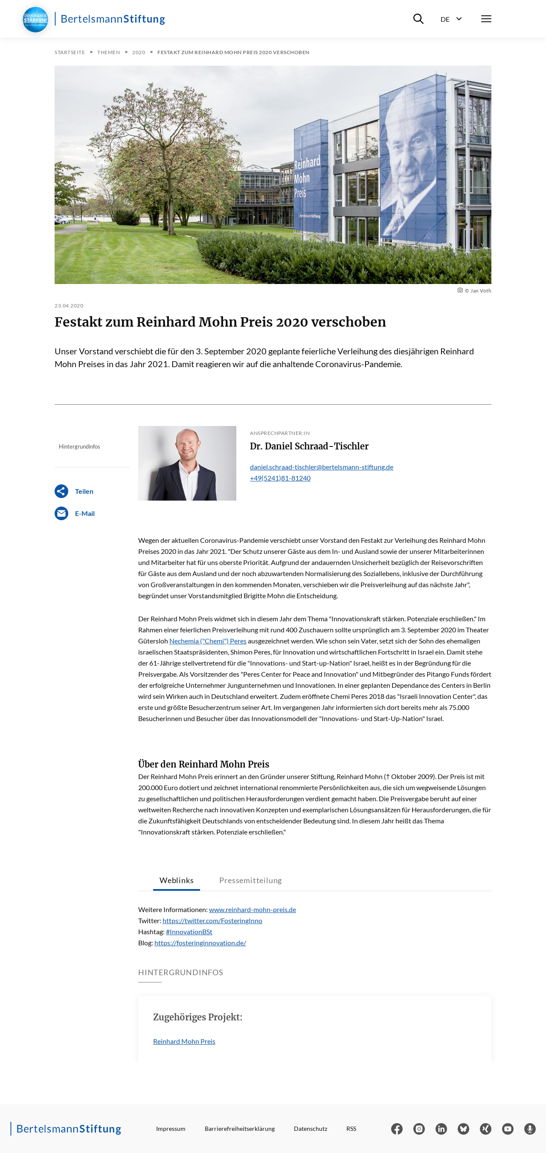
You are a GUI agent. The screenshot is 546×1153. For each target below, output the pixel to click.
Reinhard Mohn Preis (184, 1041)
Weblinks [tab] (177, 880)
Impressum (171, 1128)
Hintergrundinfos (79, 446)
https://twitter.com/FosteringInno (212, 920)
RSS (351, 1128)
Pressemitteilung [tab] (250, 880)
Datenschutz (310, 1128)
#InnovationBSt (189, 931)
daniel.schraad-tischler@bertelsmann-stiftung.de (321, 467)
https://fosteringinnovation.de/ (200, 943)
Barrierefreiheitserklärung (240, 1128)
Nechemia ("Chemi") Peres (208, 641)
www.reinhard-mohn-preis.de (252, 909)
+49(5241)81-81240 (280, 478)
